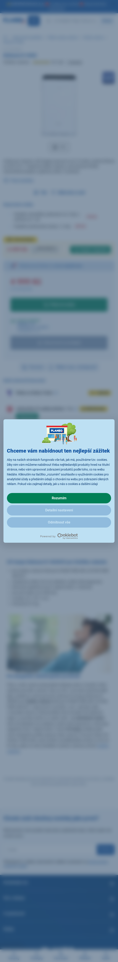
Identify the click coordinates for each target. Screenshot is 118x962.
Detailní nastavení (59, 510)
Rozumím (59, 498)
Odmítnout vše (59, 522)
